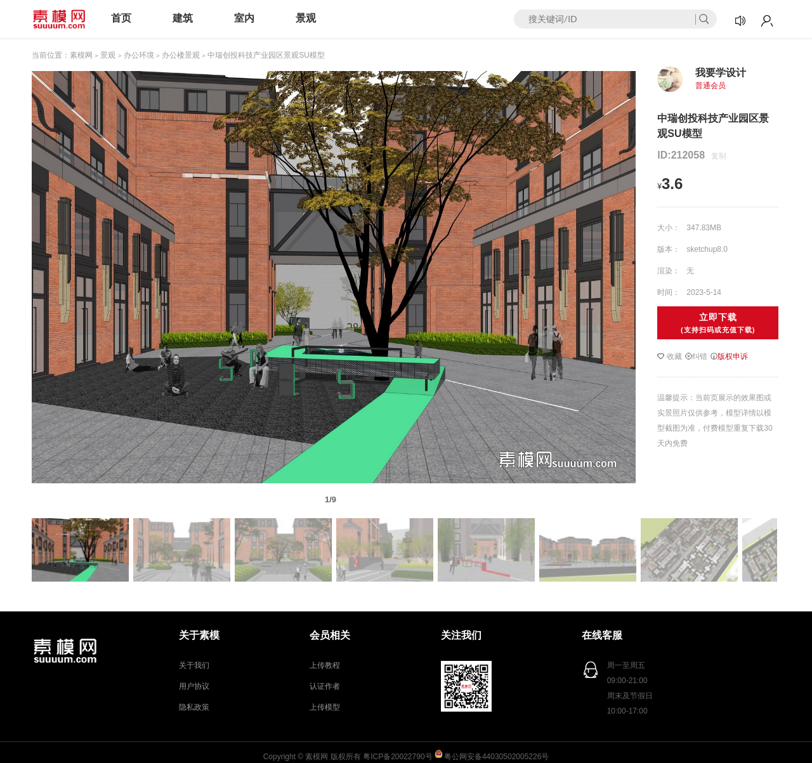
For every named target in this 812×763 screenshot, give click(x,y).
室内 (244, 18)
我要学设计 (720, 72)
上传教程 (325, 665)
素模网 (81, 55)
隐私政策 (194, 707)
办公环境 (139, 55)
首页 (121, 18)
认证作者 (325, 686)
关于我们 (194, 665)
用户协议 (194, 686)
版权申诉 (729, 356)
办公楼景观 (181, 55)
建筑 (183, 18)
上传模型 (325, 707)
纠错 (696, 356)
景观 (306, 18)
